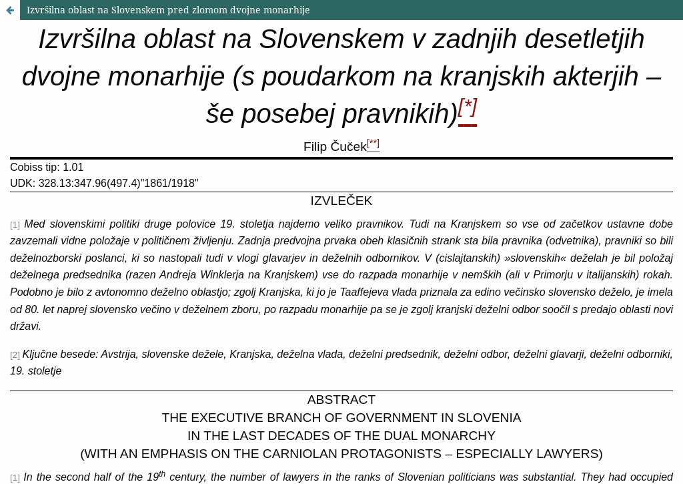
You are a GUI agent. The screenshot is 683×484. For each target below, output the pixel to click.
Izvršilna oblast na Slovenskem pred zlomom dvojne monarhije (168, 9)
